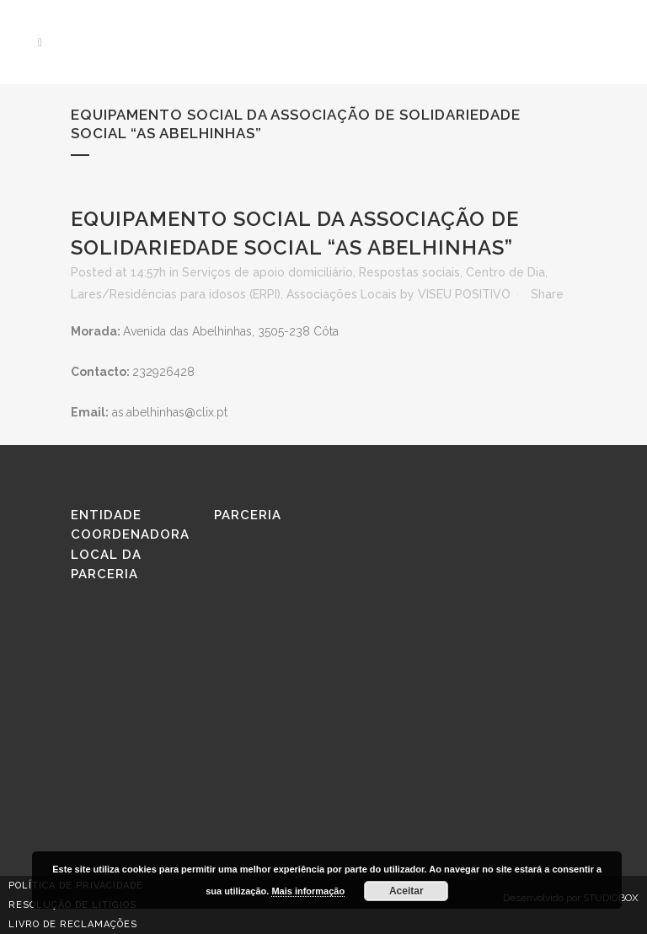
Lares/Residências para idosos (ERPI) (176, 294)
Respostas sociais (409, 272)
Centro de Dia (505, 272)
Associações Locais (341, 294)
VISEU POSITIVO (464, 294)
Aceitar (406, 891)
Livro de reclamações (72, 924)
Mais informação (308, 891)
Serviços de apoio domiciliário (267, 272)
